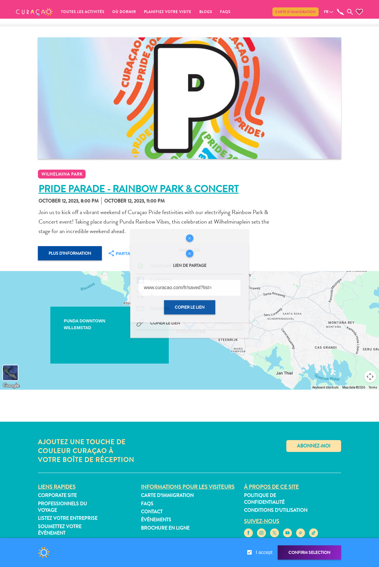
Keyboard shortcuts (325, 387)
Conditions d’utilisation (275, 510)
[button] (34, 12)
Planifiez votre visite (167, 12)
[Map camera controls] (370, 377)
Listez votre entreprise (67, 518)
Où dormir (124, 12)
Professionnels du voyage (62, 507)
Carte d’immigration (295, 11)
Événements (156, 519)
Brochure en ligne (165, 528)
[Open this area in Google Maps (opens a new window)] (11, 386)
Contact (152, 511)
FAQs (225, 12)
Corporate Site (57, 495)
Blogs (205, 12)
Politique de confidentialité (264, 498)
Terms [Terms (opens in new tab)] (373, 387)
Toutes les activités (82, 12)
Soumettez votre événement (59, 529)
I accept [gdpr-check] (264, 552)
